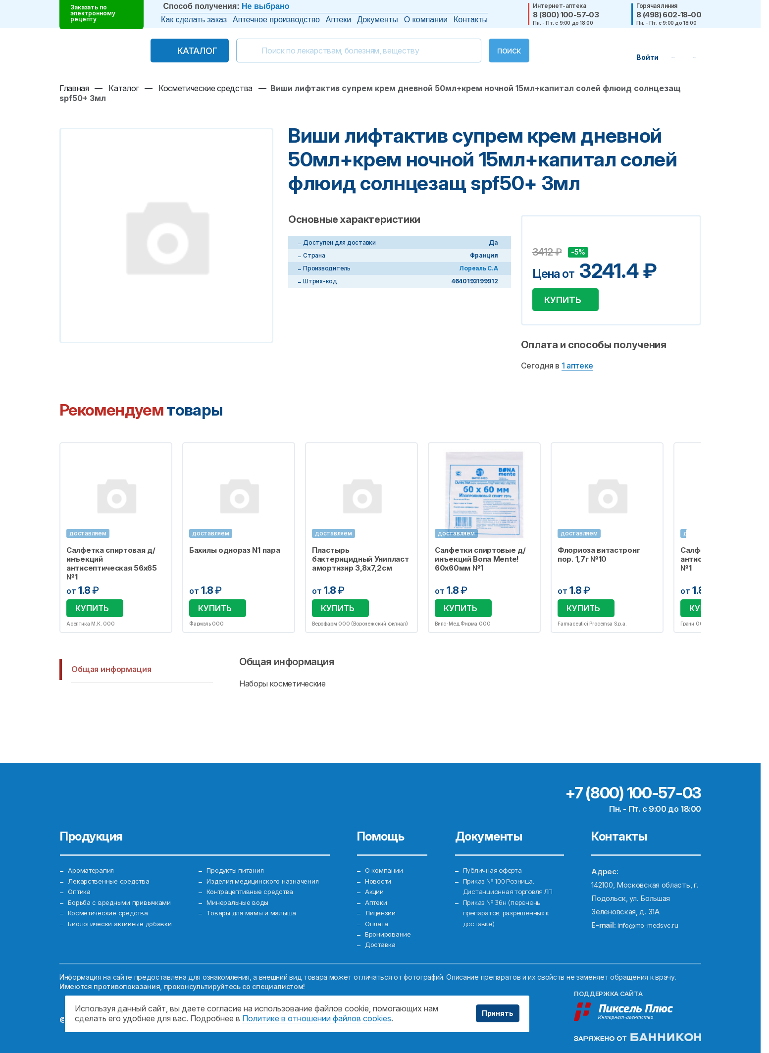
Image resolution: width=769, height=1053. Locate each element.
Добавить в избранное (541, 237)
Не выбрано (265, 6)
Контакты (471, 19)
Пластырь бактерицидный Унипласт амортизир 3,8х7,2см (360, 564)
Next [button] (700, 543)
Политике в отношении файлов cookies (316, 1018)
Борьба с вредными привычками (123, 890)
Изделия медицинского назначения (266, 863)
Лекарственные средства (113, 863)
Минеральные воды (239, 890)
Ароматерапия (93, 849)
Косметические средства (113, 903)
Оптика (80, 876)
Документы (377, 19)
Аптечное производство (276, 19)
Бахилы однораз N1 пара (234, 555)
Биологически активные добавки (124, 916)
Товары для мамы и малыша (254, 903)
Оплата (377, 916)
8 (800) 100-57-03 (566, 14)
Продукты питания (238, 849)
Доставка (382, 943)
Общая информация (111, 676)
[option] (115, 543)
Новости (380, 863)
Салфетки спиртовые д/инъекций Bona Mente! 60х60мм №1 (480, 564)
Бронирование (389, 930)
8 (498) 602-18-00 (668, 14)
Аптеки (338, 19)
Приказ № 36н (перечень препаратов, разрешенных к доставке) (511, 903)
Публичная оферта (495, 849)
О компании (426, 19)
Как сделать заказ (194, 19)
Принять (494, 1013)
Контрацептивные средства (255, 876)
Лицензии (381, 903)
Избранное (158, 461)
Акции (375, 876)
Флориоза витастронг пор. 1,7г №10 (599, 560)
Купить (568, 302)
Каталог (176, 51)
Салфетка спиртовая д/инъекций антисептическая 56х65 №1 (111, 568)
